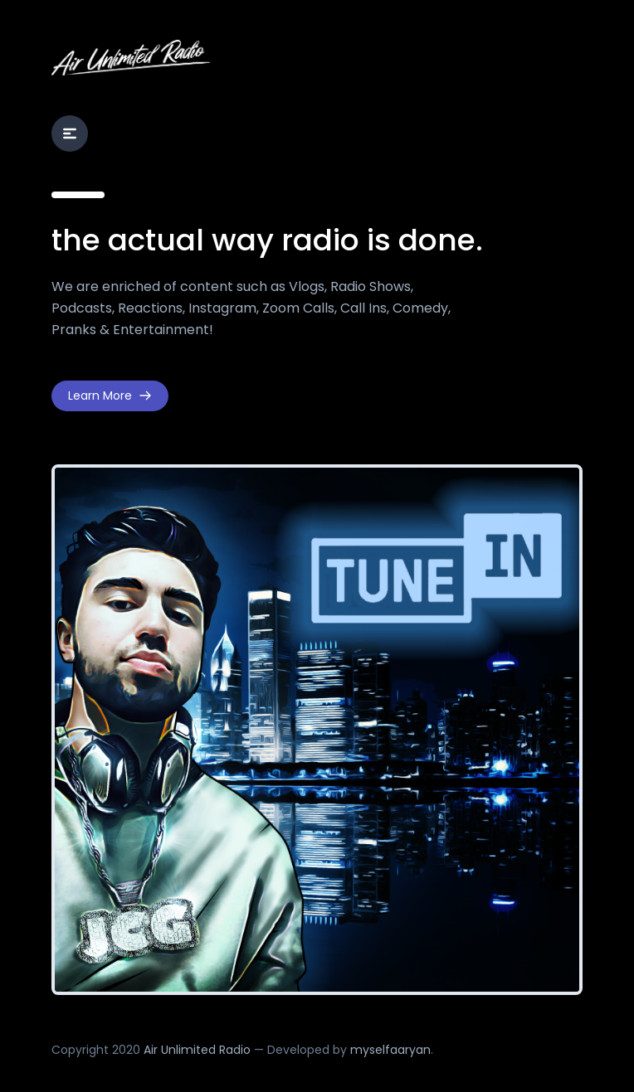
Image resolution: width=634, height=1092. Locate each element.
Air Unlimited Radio (197, 1049)
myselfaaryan (390, 1049)
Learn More (110, 395)
